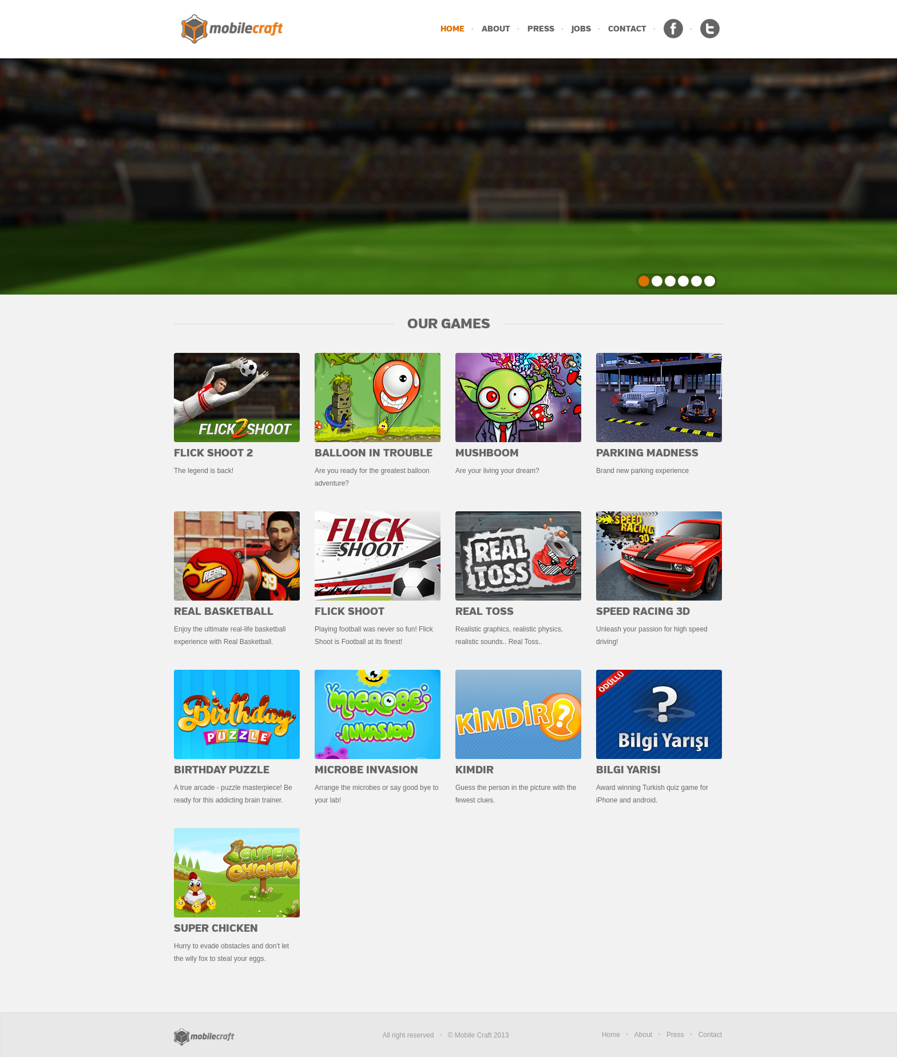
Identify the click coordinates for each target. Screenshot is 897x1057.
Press (675, 1035)
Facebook (673, 28)
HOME (452, 29)
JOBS (581, 29)
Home (611, 1035)
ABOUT (496, 29)
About (643, 1035)
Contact (710, 1035)
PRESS (540, 29)
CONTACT (627, 29)
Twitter (710, 28)
